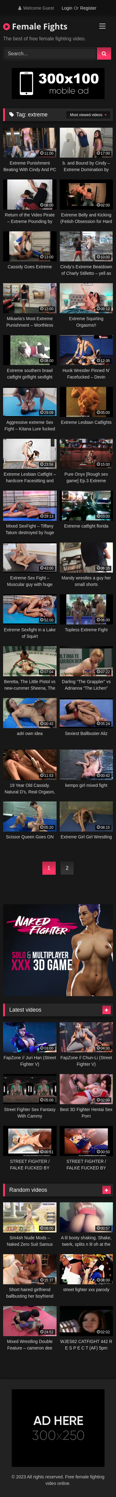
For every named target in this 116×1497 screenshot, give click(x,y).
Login (67, 8)
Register (88, 8)
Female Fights (35, 26)
